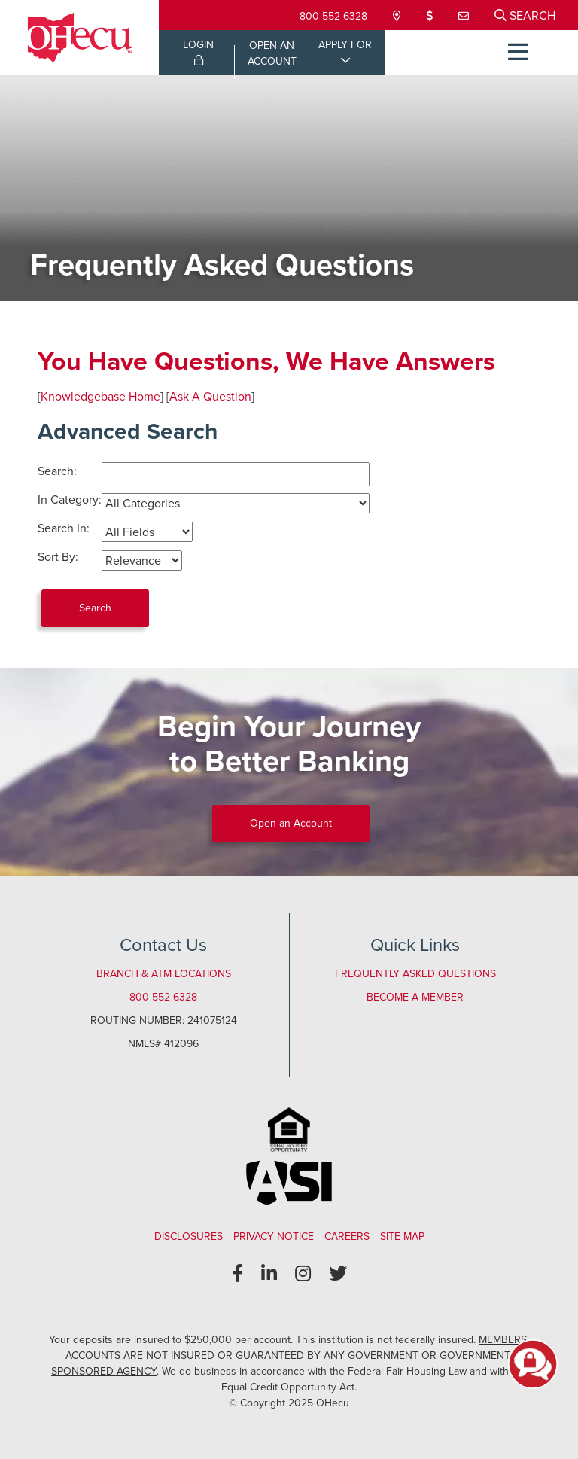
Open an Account (291, 823)
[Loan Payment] (431, 16)
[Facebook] (237, 1273)
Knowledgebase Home (100, 396)
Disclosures (188, 1236)
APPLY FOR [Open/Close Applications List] (345, 45)
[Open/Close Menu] (517, 52)
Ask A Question (210, 396)
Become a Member (415, 997)
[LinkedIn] (269, 1273)
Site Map (402, 1236)
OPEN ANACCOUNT (272, 53)
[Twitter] (338, 1273)
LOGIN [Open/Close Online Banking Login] (198, 51)
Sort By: (58, 556)
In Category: (70, 499)
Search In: (64, 528)
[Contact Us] (465, 16)
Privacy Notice (273, 1236)
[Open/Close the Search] (524, 15)
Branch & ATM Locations (163, 974)
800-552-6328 (333, 16)
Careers (347, 1236)
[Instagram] (303, 1273)
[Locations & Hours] (398, 16)
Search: (57, 471)
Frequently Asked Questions (415, 974)
